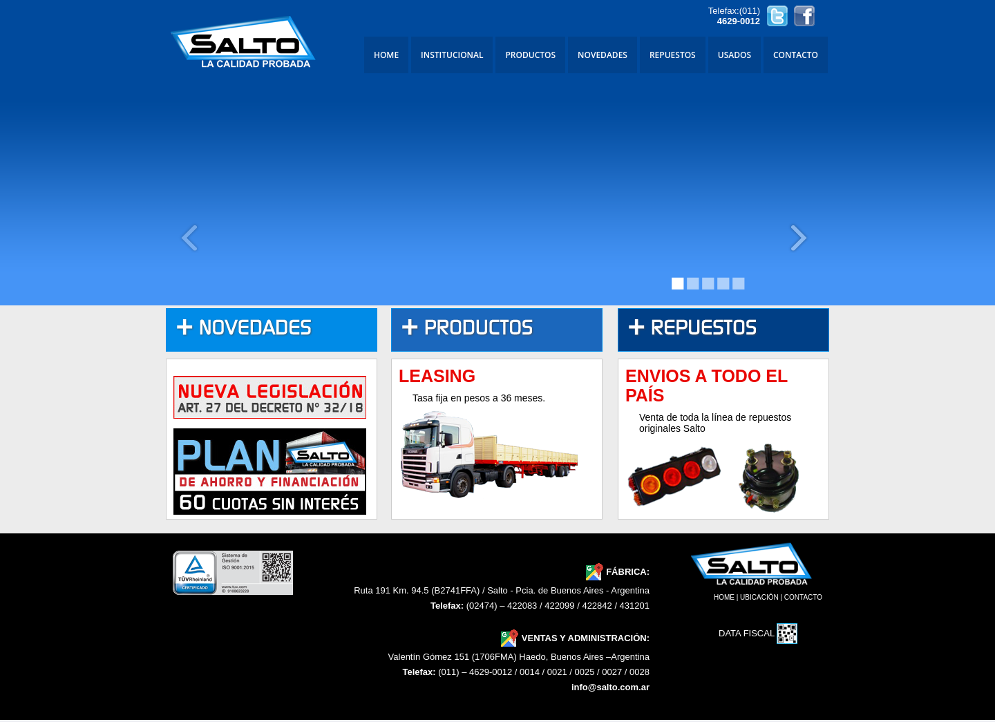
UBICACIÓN (759, 597)
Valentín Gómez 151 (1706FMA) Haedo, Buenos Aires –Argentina (519, 657)
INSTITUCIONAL (452, 55)
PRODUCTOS (530, 55)
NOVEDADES (602, 55)
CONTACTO (795, 55)
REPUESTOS (673, 55)
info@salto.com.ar (610, 687)
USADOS (734, 55)
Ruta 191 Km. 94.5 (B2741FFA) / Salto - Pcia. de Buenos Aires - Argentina (502, 590)
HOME (386, 55)
